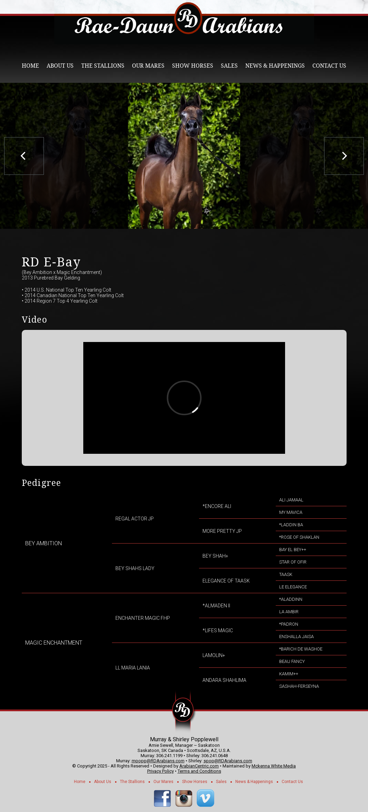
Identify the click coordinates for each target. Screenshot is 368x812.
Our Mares (148, 65)
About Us (60, 65)
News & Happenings (275, 65)
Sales (229, 65)
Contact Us (329, 65)
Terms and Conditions (199, 771)
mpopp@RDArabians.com (158, 760)
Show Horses (192, 65)
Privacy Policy (160, 771)
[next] (344, 156)
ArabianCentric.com (199, 766)
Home (30, 65)
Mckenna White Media (274, 766)
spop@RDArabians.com (228, 760)
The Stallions (102, 65)
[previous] (24, 156)
